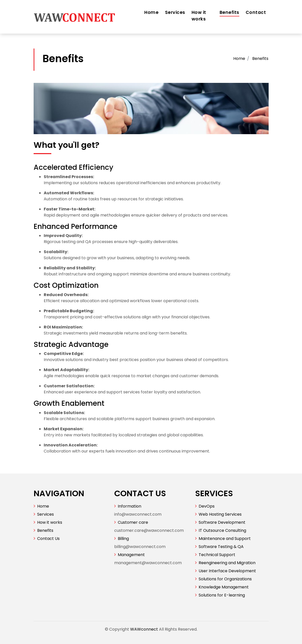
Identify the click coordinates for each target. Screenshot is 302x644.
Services (175, 12)
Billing (123, 538)
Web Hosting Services (220, 514)
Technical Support (217, 555)
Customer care (133, 522)
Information (129, 506)
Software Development (222, 522)
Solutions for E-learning (222, 595)
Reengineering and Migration (227, 563)
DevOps (207, 506)
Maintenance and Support (225, 538)
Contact (256, 12)
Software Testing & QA (221, 547)
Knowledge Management (224, 587)
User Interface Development (227, 571)
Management (131, 555)
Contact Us (48, 538)
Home (151, 12)
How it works (199, 15)
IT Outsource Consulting (222, 530)
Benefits (229, 12)
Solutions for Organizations (225, 579)
